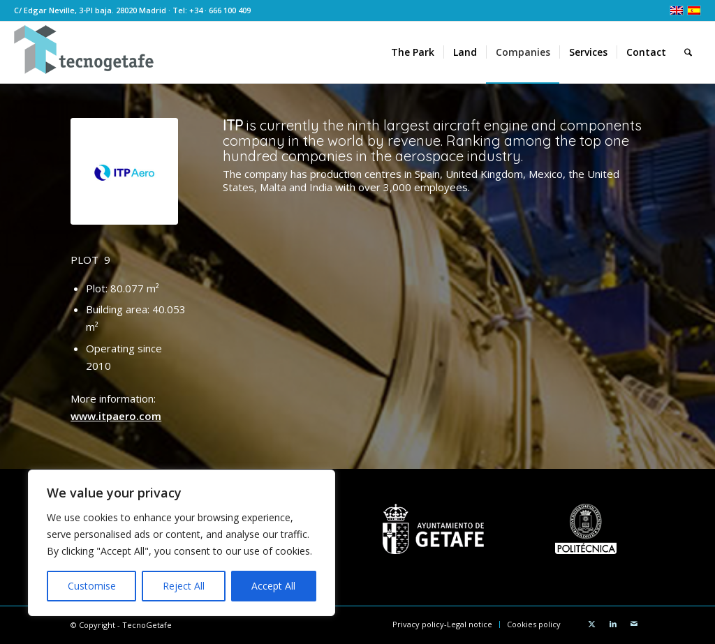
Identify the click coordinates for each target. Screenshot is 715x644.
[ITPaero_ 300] (124, 171)
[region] (181, 543)
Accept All (273, 585)
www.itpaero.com (116, 416)
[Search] (688, 52)
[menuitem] (412, 52)
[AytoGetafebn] (433, 529)
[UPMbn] (586, 529)
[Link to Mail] (634, 623)
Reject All (184, 585)
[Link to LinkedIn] (613, 623)
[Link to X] (592, 623)
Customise (92, 585)
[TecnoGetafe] (84, 52)
